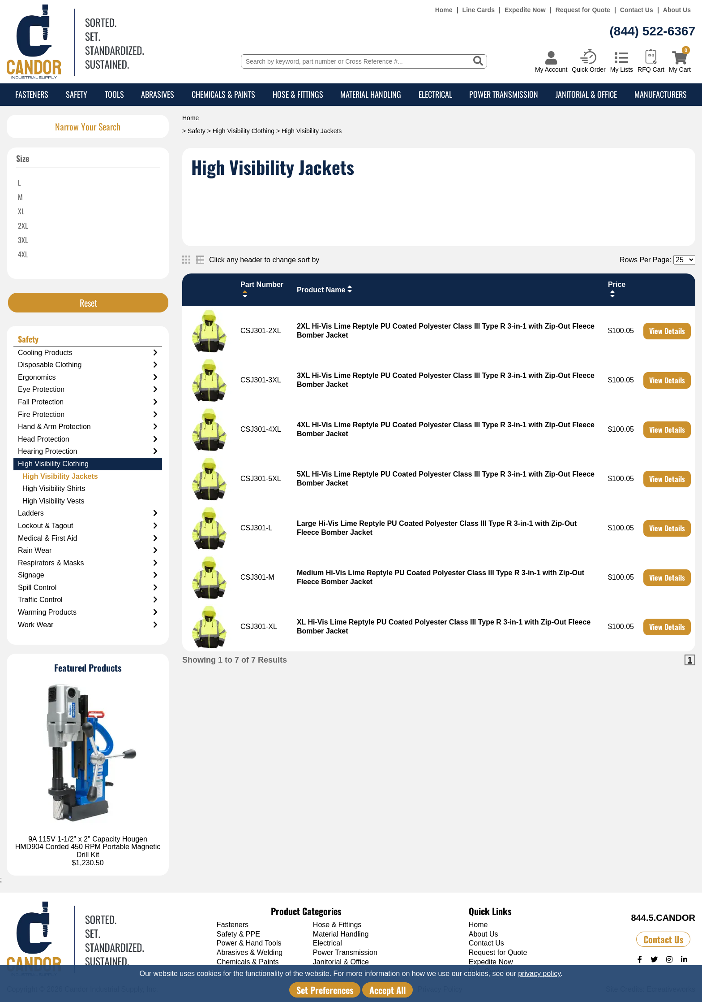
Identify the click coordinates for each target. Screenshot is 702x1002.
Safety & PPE (238, 934)
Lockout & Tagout (88, 526)
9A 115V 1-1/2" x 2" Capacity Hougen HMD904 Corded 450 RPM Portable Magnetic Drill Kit (88, 847)
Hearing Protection (88, 451)
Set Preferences (324, 990)
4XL (23, 254)
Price (616, 289)
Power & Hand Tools (249, 943)
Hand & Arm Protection (88, 427)
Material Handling (370, 94)
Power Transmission (503, 94)
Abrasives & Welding (250, 952)
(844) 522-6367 (652, 31)
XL (21, 211)
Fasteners (31, 94)
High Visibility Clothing (243, 130)
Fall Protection (88, 402)
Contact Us (636, 10)
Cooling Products (88, 353)
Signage (88, 575)
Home (444, 10)
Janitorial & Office (586, 94)
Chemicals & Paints (223, 94)
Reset (88, 302)
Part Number (261, 289)
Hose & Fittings (298, 94)
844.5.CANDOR (663, 918)
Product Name (325, 289)
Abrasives (157, 94)
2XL (23, 225)
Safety (76, 94)
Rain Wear (88, 551)
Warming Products (88, 612)
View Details (667, 330)
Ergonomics (88, 377)
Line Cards (478, 10)
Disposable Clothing (88, 365)
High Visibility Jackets (60, 476)
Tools (114, 94)
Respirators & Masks (88, 563)
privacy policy (539, 973)
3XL (23, 239)
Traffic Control (88, 600)
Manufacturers (660, 94)
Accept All (387, 990)
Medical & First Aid (88, 538)
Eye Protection (88, 390)
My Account (551, 69)
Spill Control (88, 588)
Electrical (435, 94)
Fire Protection (88, 415)
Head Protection (88, 439)
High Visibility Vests (53, 501)
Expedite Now (525, 10)
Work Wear (88, 625)
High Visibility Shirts (53, 488)
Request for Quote (583, 10)
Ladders (88, 513)
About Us (677, 10)
